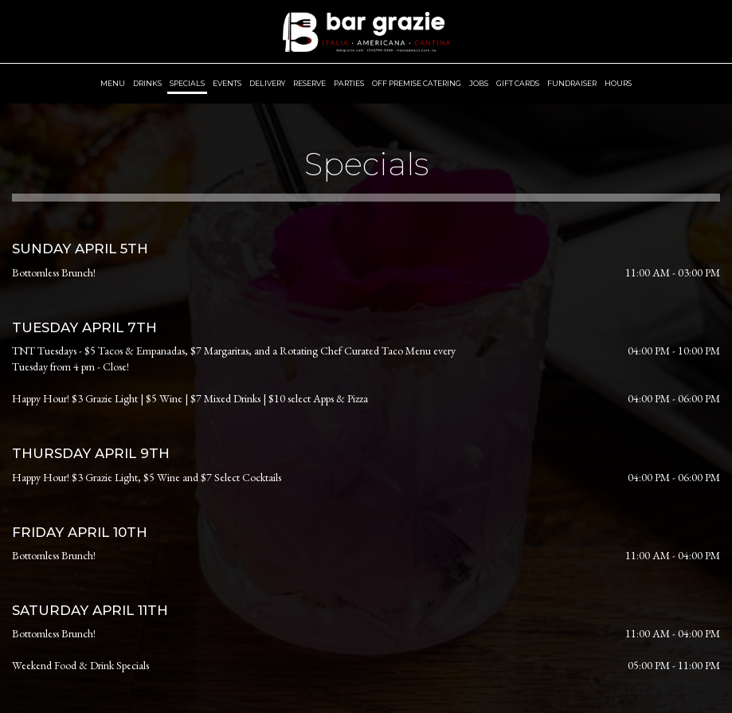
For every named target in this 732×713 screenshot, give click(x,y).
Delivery (267, 83)
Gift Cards (517, 83)
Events (227, 83)
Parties (349, 83)
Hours (618, 83)
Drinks (147, 83)
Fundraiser (572, 83)
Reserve (309, 83)
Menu (112, 83)
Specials (187, 83)
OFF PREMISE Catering (416, 83)
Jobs (478, 83)
